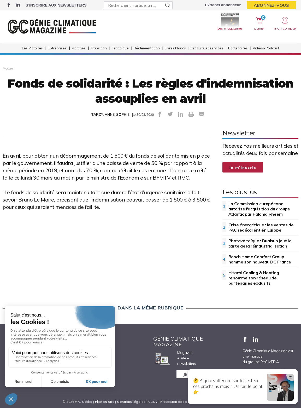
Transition (99, 48)
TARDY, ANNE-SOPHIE (110, 114)
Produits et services (207, 48)
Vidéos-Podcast (266, 48)
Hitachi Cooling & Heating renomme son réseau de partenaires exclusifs (253, 278)
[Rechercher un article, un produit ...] (138, 5)
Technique (120, 48)
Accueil (8, 68)
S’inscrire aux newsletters (56, 5)
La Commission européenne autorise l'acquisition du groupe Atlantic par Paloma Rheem (259, 209)
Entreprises (57, 48)
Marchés (79, 48)
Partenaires (238, 48)
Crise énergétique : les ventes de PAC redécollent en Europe (261, 227)
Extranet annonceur (223, 5)
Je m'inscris (242, 167)
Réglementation (147, 48)
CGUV (153, 402)
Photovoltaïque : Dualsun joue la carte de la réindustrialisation (260, 243)
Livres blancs (175, 48)
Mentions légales (131, 402)
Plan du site (104, 402)
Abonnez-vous (271, 5)
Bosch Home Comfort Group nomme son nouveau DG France (259, 259)
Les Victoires (32, 48)
